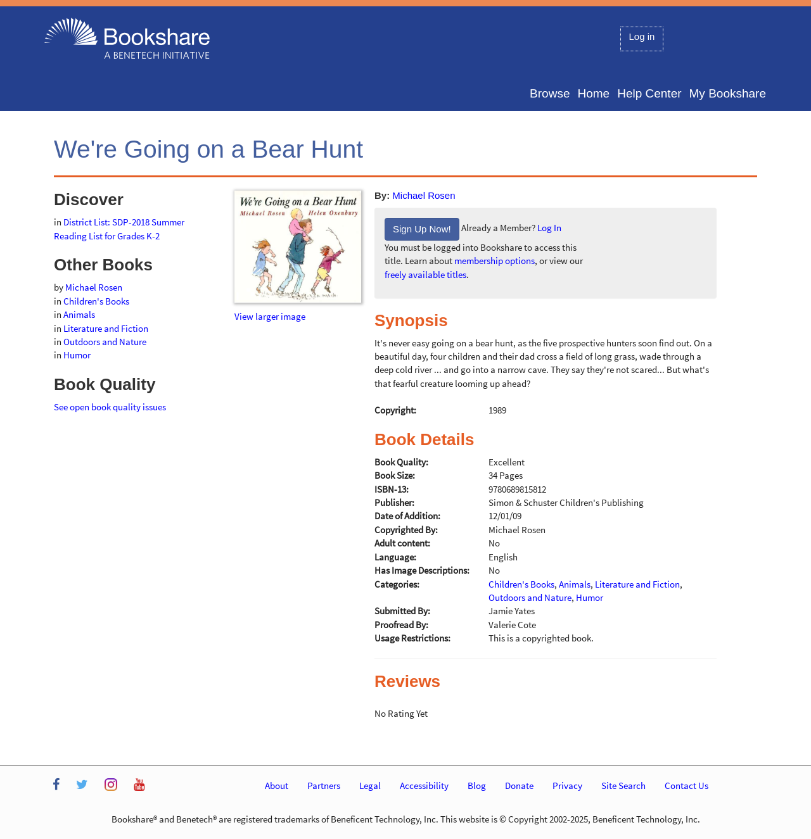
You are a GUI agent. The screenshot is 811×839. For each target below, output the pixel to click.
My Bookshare (727, 93)
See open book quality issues (110, 407)
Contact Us (686, 785)
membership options (494, 261)
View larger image (269, 316)
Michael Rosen (423, 195)
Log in (642, 36)
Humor (77, 355)
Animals (79, 314)
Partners (323, 785)
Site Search (623, 785)
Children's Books (96, 301)
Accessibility (424, 785)
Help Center (649, 93)
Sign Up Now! (422, 229)
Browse (550, 93)
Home (593, 93)
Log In (549, 228)
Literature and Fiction (105, 328)
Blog (477, 785)
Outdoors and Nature (104, 342)
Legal (370, 785)
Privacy (567, 785)
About (276, 785)
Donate (519, 785)
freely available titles (425, 274)
